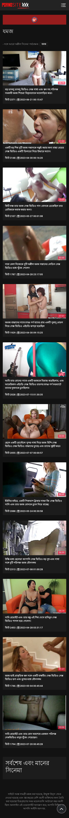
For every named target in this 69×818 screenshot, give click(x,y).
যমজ (44, 44)
